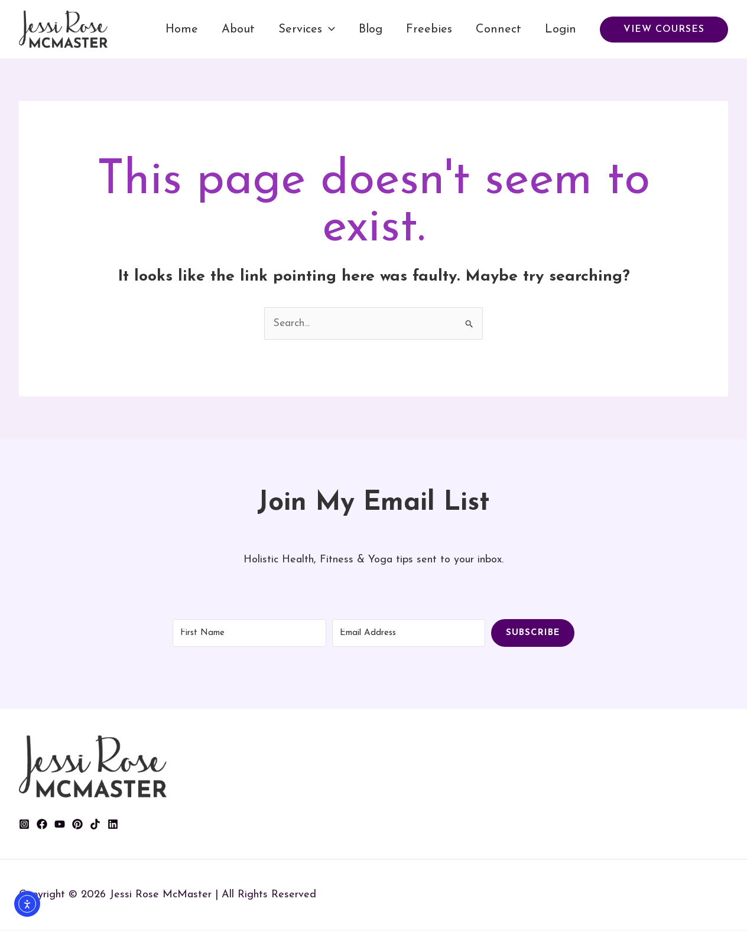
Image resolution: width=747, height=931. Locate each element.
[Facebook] (42, 824)
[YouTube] (59, 824)
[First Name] (249, 633)
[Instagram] (24, 824)
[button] (664, 30)
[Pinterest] (77, 824)
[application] (328, 29)
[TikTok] (95, 824)
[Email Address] (409, 633)
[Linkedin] (113, 824)
